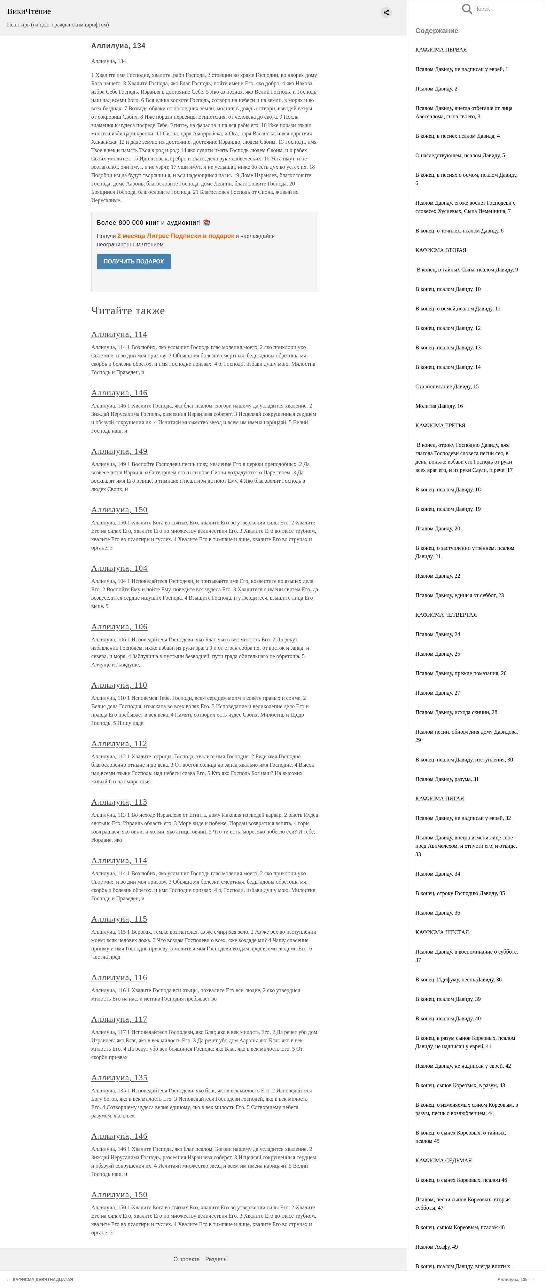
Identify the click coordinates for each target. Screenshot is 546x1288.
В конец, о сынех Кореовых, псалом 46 (461, 1180)
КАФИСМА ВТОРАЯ (441, 250)
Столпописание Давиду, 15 (447, 386)
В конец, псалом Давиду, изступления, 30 (464, 759)
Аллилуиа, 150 (119, 509)
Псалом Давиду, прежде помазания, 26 (461, 673)
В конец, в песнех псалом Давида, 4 (457, 136)
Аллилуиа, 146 (119, 392)
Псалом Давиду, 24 (437, 634)
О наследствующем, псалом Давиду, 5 (460, 155)
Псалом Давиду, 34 (437, 874)
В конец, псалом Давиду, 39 (448, 999)
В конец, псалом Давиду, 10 (448, 289)
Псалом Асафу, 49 (436, 1247)
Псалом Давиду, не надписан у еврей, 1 (461, 69)
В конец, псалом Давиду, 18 (448, 489)
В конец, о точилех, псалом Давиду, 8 (459, 231)
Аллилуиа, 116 (119, 977)
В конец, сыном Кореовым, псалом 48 (460, 1227)
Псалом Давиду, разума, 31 (447, 779)
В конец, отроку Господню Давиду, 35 (460, 893)
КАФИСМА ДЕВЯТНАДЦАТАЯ (43, 1279)
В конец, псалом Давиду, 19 (448, 509)
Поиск (475, 9)
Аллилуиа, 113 (119, 801)
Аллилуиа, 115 (119, 918)
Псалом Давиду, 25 (437, 654)
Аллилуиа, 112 (119, 743)
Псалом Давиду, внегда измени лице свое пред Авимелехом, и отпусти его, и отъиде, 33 (466, 846)
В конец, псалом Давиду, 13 (448, 347)
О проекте (186, 1259)
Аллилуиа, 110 (119, 684)
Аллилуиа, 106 (119, 626)
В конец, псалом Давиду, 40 (448, 1018)
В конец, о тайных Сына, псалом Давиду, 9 (466, 269)
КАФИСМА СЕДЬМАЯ (443, 1160)
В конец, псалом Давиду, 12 (448, 328)
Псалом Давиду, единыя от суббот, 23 (459, 595)
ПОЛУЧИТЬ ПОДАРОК (134, 261)
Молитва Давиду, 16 (439, 406)
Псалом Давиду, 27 (437, 693)
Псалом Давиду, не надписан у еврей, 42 (463, 1066)
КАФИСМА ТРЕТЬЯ (440, 425)
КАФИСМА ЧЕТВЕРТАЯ (446, 615)
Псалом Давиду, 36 (437, 913)
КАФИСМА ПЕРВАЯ (441, 50)
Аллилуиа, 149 (119, 451)
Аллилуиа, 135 (119, 1077)
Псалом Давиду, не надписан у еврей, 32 (463, 818)
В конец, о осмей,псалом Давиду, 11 (457, 308)
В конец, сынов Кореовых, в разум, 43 (460, 1085)
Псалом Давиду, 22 (437, 576)
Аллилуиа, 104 (119, 567)
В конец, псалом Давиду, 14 (448, 367)
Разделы (216, 1259)
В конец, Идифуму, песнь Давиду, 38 (458, 979)
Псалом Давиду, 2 (436, 89)
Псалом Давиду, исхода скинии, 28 (456, 712)
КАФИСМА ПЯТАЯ (439, 798)
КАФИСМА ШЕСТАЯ (442, 932)
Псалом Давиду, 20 (437, 528)
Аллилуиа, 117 (119, 1019)
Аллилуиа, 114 (119, 334)
